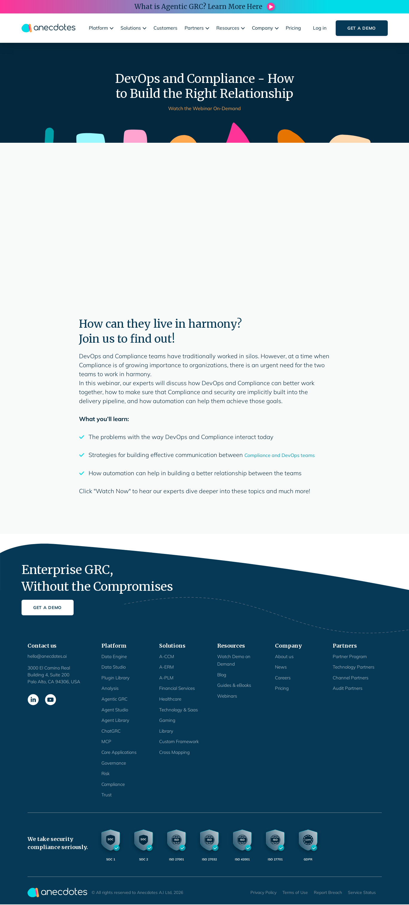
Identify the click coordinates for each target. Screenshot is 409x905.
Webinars (227, 696)
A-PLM (166, 678)
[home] (48, 28)
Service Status (362, 892)
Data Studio (113, 667)
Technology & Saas (178, 710)
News (281, 667)
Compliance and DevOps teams (279, 455)
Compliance (113, 784)
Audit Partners (347, 688)
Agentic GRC (114, 699)
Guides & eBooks (234, 685)
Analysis (109, 688)
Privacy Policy (263, 892)
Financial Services (177, 688)
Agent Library (115, 720)
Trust (106, 795)
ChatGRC (111, 731)
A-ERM (166, 667)
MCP (106, 741)
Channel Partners (350, 678)
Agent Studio (114, 710)
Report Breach (328, 892)
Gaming (167, 720)
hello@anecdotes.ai (47, 656)
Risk (105, 773)
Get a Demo (361, 28)
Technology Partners (353, 667)
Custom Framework (179, 741)
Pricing (282, 688)
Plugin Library (115, 678)
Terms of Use (295, 892)
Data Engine (114, 656)
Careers (283, 678)
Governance (113, 763)
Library (166, 731)
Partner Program (350, 656)
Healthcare (170, 699)
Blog (221, 675)
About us (284, 656)
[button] (102, 28)
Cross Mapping (174, 752)
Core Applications (118, 752)
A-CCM (166, 656)
